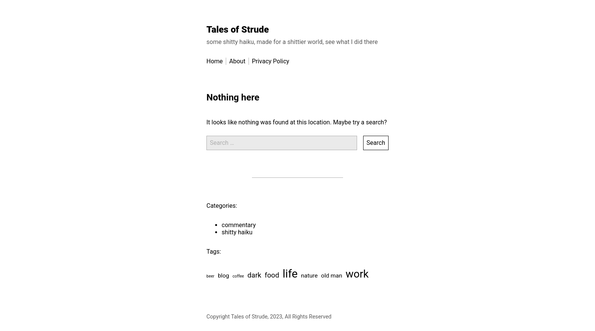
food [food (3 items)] (271, 275)
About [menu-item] (237, 61)
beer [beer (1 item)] (210, 276)
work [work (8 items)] (357, 274)
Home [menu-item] (214, 61)
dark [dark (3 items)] (254, 275)
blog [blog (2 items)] (223, 275)
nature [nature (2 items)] (309, 275)
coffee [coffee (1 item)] (238, 276)
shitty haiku (237, 232)
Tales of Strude (237, 29)
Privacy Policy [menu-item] (271, 61)
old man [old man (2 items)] (331, 275)
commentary (239, 225)
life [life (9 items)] (290, 273)
